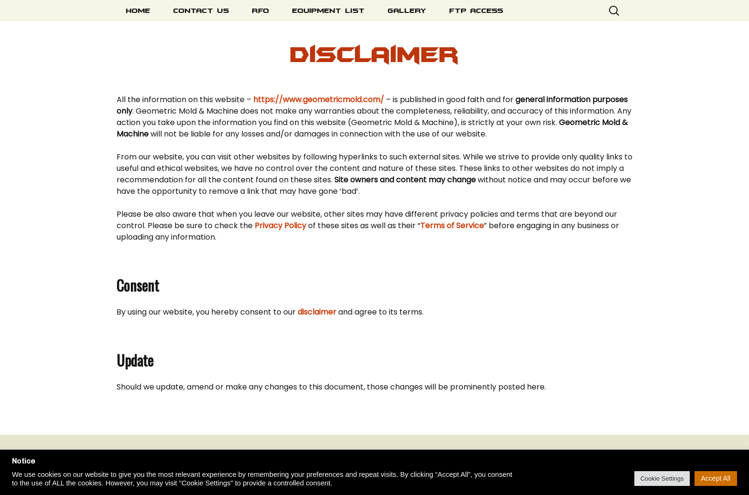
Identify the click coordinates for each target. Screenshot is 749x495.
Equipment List (328, 10)
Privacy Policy (280, 225)
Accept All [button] (715, 478)
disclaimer (318, 311)
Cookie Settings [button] (662, 478)
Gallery (407, 10)
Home (138, 10)
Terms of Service (452, 225)
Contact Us (201, 10)
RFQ (260, 10)
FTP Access (476, 10)
